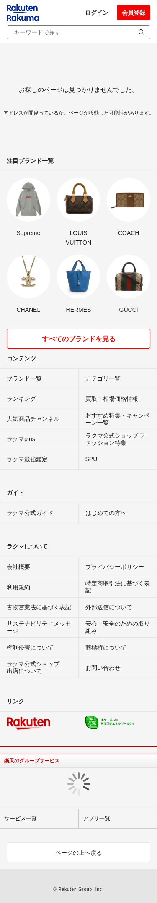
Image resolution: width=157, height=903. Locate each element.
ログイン (96, 12)
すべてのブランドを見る (79, 338)
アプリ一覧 (96, 818)
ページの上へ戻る (78, 852)
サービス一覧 (20, 818)
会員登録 (133, 12)
